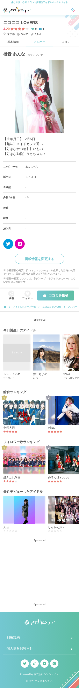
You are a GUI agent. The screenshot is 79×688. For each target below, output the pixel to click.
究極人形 (9, 427)
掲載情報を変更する (39, 259)
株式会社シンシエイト (46, 674)
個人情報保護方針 (20, 648)
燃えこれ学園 (12, 477)
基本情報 (13, 42)
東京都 (9, 34)
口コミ (66, 42)
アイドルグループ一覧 (24, 306)
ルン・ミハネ (12, 374)
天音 (6, 527)
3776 (35, 378)
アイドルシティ (43, 681)
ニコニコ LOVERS (20, 22)
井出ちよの (40, 374)
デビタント (9, 378)
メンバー (39, 42)
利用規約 (13, 637)
